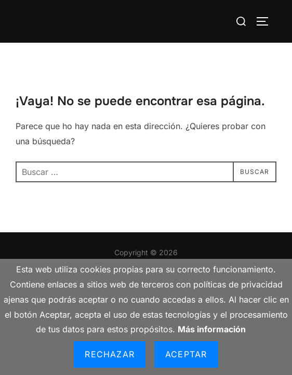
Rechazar (110, 354)
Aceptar (186, 354)
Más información (212, 329)
